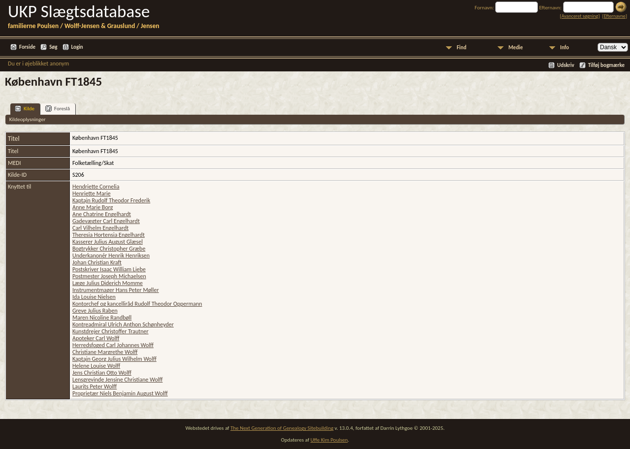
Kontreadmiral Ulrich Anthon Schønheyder (123, 324)
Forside (27, 47)
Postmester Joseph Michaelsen (109, 276)
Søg (53, 47)
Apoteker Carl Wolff (95, 338)
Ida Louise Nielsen (94, 296)
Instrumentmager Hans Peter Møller (115, 290)
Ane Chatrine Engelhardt (101, 214)
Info (564, 47)
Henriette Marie (91, 193)
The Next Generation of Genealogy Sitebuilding (281, 428)
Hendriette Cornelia (96, 186)
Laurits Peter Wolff (94, 386)
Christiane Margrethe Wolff (105, 352)
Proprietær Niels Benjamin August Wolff (120, 393)
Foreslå (57, 108)
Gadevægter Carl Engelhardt (106, 221)
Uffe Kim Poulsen (329, 440)
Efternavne (615, 16)
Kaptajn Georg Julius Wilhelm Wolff (114, 358)
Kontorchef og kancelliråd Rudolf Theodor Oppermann (137, 303)
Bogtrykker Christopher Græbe (108, 248)
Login (77, 47)
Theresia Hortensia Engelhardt (108, 234)
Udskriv (565, 65)
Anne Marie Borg (92, 207)
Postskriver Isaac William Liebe (109, 269)
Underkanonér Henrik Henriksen (111, 255)
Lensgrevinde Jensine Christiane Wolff (117, 379)
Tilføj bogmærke (606, 65)
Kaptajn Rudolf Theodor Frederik (111, 200)
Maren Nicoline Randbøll (101, 317)
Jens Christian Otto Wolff (101, 372)
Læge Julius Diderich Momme (107, 283)
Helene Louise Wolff (96, 365)
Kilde (24, 108)
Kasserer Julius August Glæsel (107, 241)
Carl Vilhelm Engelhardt (100, 227)
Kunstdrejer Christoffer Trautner (110, 331)
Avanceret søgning (580, 16)
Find (462, 47)
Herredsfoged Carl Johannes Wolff (113, 345)
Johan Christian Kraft (97, 262)
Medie (515, 47)
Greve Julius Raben (95, 310)
